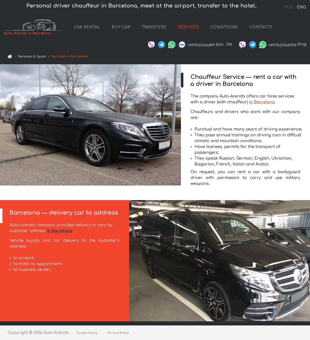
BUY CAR (121, 27)
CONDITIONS (224, 27)
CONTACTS (260, 27)
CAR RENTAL (87, 27)
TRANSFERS (154, 27)
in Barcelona (262, 102)
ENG (301, 7)
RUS (288, 7)
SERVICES (188, 27)
